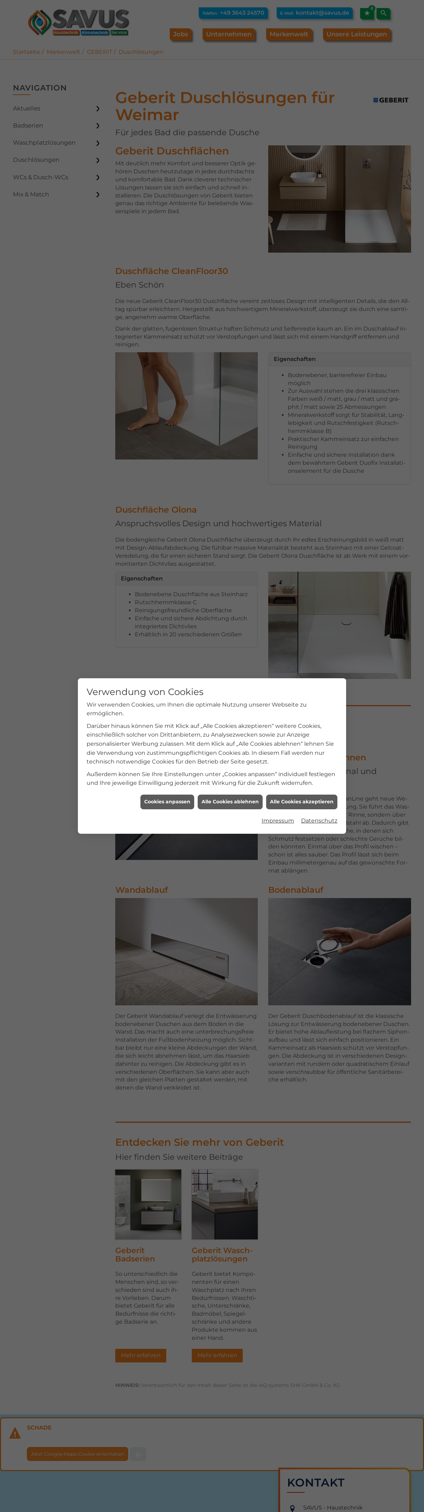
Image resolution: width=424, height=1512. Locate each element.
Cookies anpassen (167, 777)
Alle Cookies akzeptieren (302, 777)
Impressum (278, 795)
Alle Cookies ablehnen (230, 777)
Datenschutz (319, 795)
